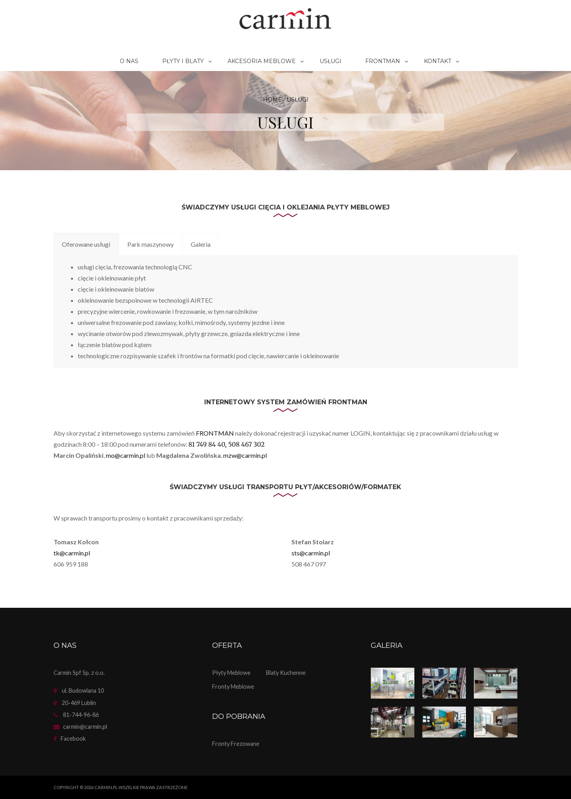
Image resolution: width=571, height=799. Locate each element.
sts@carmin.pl (310, 553)
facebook (73, 738)
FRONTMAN (215, 433)
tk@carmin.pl (72, 553)
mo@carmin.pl (125, 455)
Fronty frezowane (235, 743)
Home (272, 99)
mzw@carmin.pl (245, 455)
